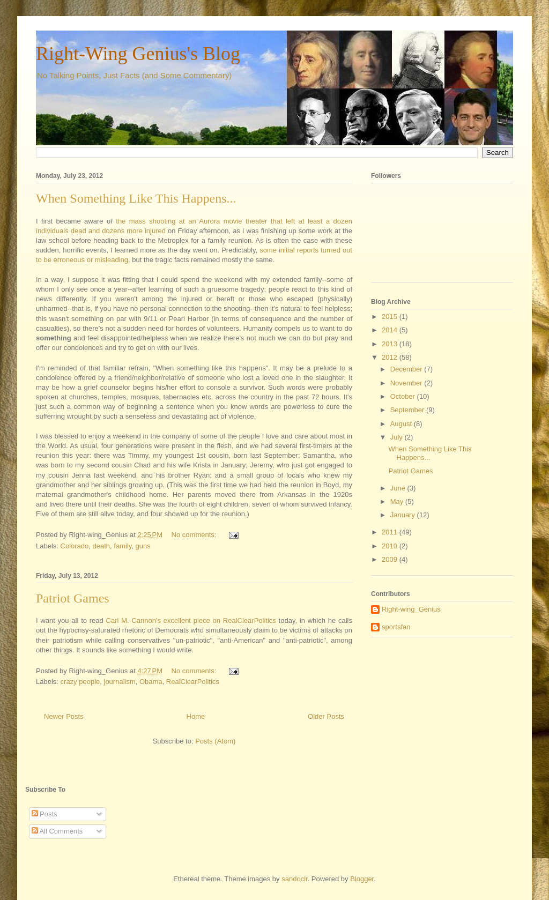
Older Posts (326, 716)
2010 (390, 546)
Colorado (75, 546)
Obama (150, 682)
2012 (390, 357)
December (407, 369)
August (402, 424)
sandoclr (294, 879)
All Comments (57, 831)
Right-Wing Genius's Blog (138, 53)
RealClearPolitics (249, 620)
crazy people (80, 682)
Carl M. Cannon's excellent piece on (163, 620)
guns (143, 546)
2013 (390, 344)
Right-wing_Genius (411, 609)
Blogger (362, 879)
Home (196, 716)
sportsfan (396, 627)
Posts (44, 814)
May (397, 501)
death (101, 546)
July (397, 437)
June (398, 488)
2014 (390, 330)
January (403, 515)
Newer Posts (64, 716)
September (408, 410)
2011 (390, 532)
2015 (390, 317)
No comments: (195, 535)
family (122, 546)
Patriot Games (72, 598)
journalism (120, 682)
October (403, 396)
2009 (390, 559)
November (407, 383)
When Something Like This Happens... (136, 198)
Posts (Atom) (215, 741)
